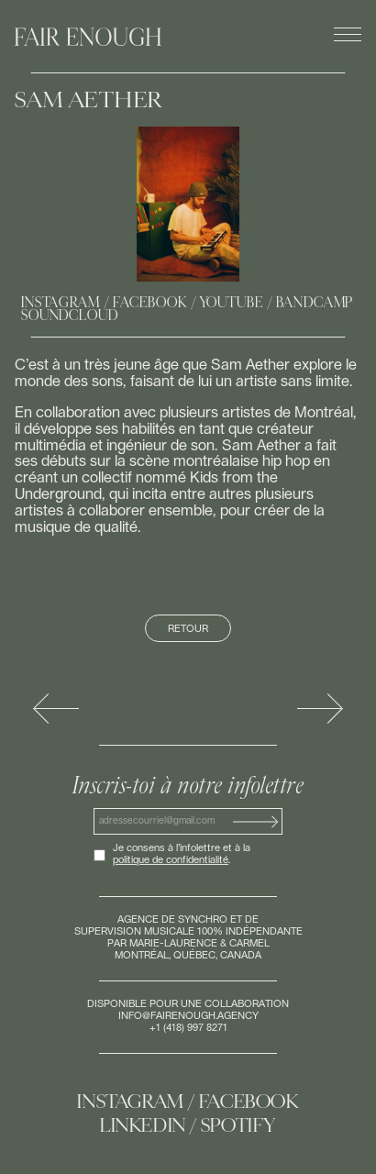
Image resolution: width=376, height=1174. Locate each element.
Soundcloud (69, 315)
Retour (188, 629)
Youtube (231, 302)
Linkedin (143, 1125)
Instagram (60, 302)
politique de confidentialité (170, 860)
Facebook (150, 302)
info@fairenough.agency (188, 1016)
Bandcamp (315, 302)
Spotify (238, 1125)
